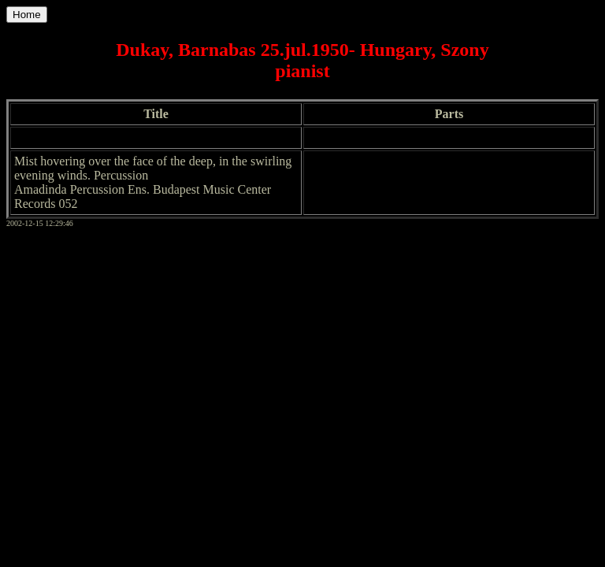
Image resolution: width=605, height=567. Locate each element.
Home (27, 14)
